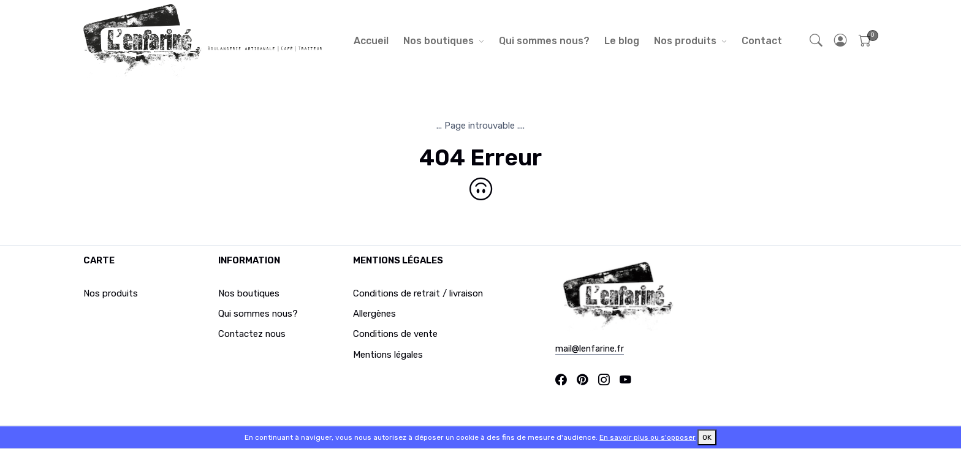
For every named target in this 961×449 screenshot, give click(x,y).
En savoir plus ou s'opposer (647, 437)
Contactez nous (252, 333)
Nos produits (685, 41)
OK (707, 437)
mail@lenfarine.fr (589, 348)
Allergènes (374, 313)
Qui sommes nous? (544, 41)
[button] (841, 41)
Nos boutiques (438, 41)
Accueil (371, 41)
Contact (762, 41)
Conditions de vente (395, 333)
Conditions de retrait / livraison (418, 293)
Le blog (621, 41)
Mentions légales (388, 354)
